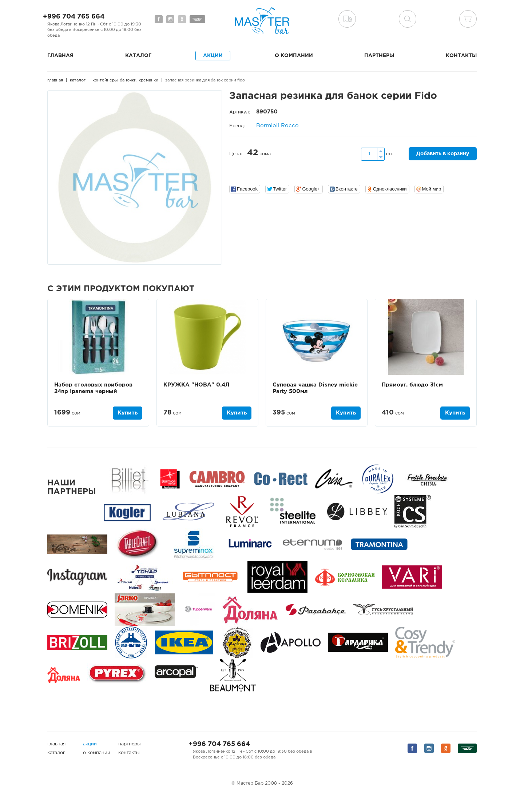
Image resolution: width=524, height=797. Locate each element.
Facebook (247, 189)
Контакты (461, 55)
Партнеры (379, 55)
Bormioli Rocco (277, 125)
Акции (213, 55)
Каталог (138, 55)
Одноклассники (390, 189)
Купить (128, 412)
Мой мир (431, 189)
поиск (407, 19)
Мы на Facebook (159, 19)
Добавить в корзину (442, 154)
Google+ (311, 189)
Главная (60, 55)
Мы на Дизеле (197, 19)
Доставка (347, 19)
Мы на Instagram (170, 19)
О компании (294, 55)
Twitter (280, 189)
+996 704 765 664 (73, 17)
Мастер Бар (262, 20)
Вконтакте (347, 189)
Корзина (468, 19)
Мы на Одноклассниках (182, 19)
